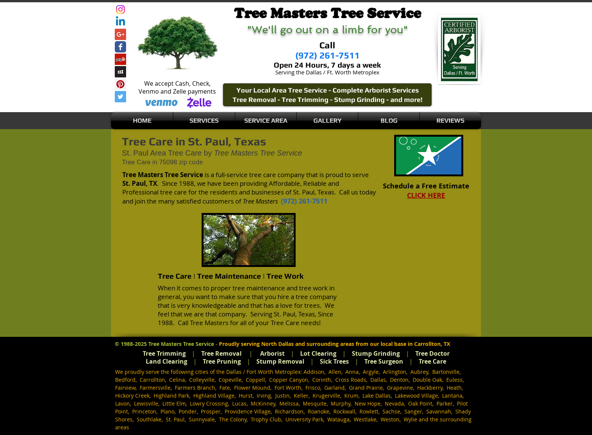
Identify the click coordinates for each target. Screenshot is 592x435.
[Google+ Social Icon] (120, 34)
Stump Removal (280, 361)
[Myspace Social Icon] (120, 71)
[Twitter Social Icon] (120, 96)
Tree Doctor (432, 353)
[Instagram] (120, 9)
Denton (399, 379)
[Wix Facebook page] (120, 46)
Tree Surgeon (383, 361)
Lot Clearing (318, 353)
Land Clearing (166, 361)
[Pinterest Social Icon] (120, 84)
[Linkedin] (120, 22)
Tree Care (432, 361)
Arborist (272, 353)
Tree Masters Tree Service (181, 343)
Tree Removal (221, 353)
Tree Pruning (222, 361)
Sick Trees (334, 361)
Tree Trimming (164, 353)
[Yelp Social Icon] (120, 59)
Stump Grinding (376, 353)
